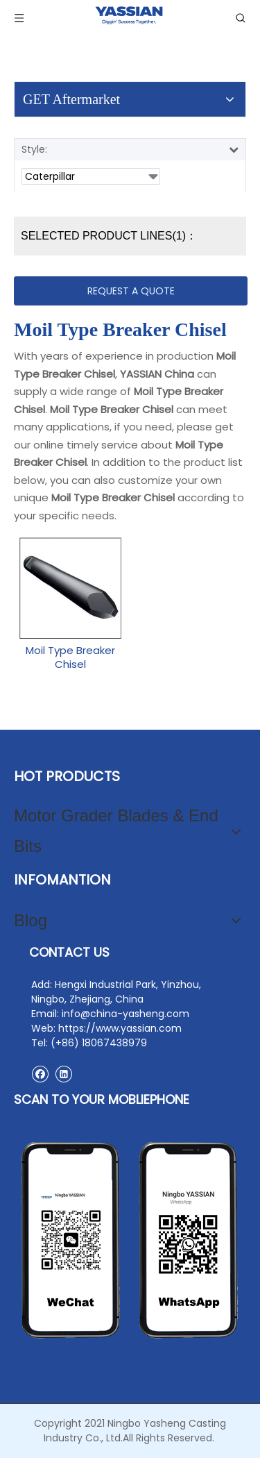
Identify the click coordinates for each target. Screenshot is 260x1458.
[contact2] (130, 1240)
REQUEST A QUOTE (131, 291)
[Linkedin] (63, 1073)
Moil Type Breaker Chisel (70, 657)
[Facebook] (40, 1073)
